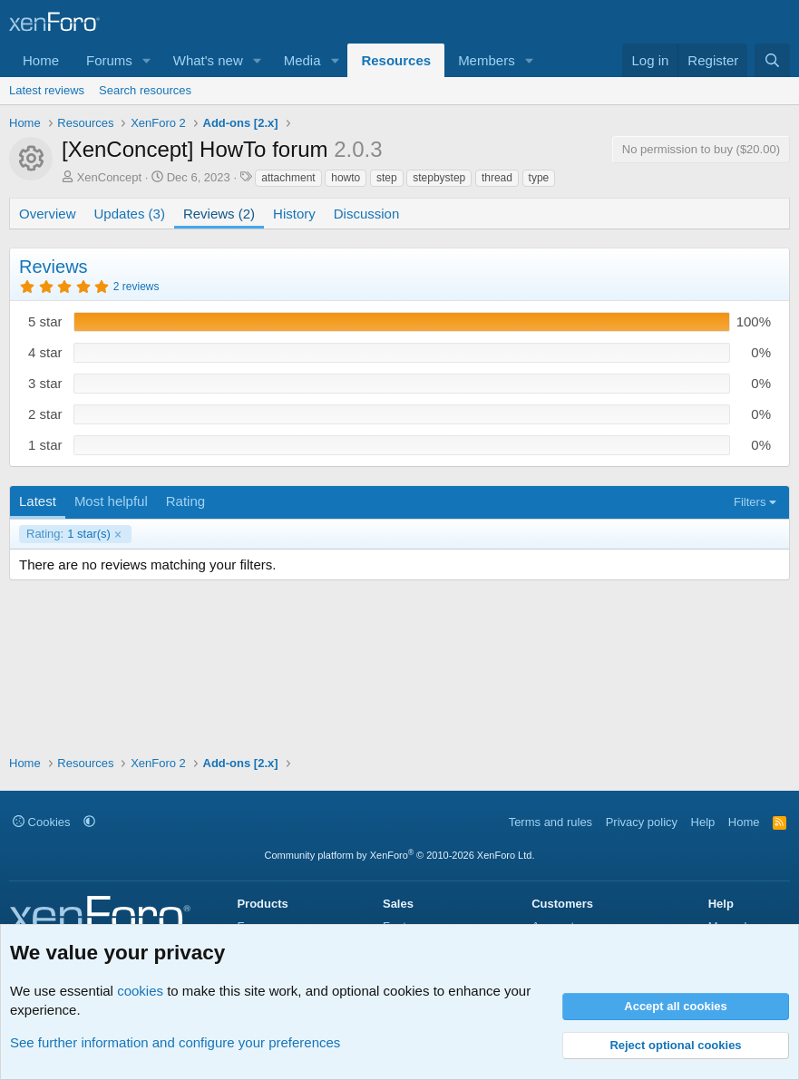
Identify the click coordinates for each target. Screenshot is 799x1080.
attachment (288, 177)
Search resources (145, 90)
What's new (208, 60)
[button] (147, 60)
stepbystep (439, 177)
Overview (47, 213)
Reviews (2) (219, 213)
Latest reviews (46, 90)
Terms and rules (550, 822)
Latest (37, 501)
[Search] (772, 60)
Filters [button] (749, 502)
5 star (45, 321)
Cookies (42, 822)
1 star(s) (68, 534)
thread (497, 177)
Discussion (367, 213)
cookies (140, 990)
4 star (45, 352)
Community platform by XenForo (400, 855)
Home (41, 60)
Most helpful (111, 501)
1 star (45, 444)
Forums (109, 60)
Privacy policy (641, 822)
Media (302, 60)
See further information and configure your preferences (175, 1042)
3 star (45, 383)
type (539, 177)
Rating (185, 501)
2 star (45, 414)
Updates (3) (129, 213)
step (386, 177)
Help (703, 822)
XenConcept (109, 177)
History (294, 213)
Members (486, 60)
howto (345, 177)
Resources (396, 60)
